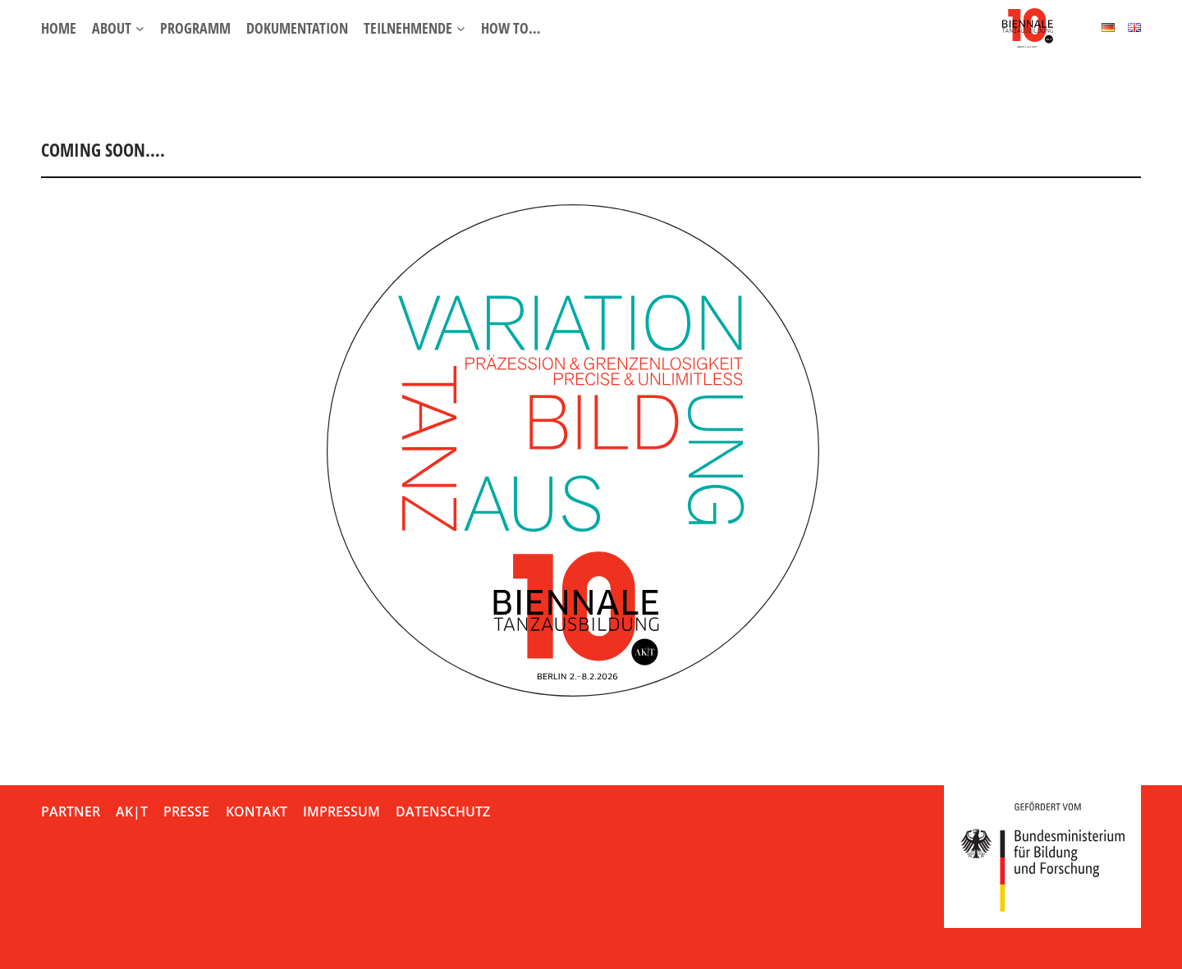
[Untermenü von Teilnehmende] (460, 28)
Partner (70, 811)
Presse (186, 811)
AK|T (132, 811)
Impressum (341, 811)
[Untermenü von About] (139, 28)
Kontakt (256, 811)
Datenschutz (443, 811)
